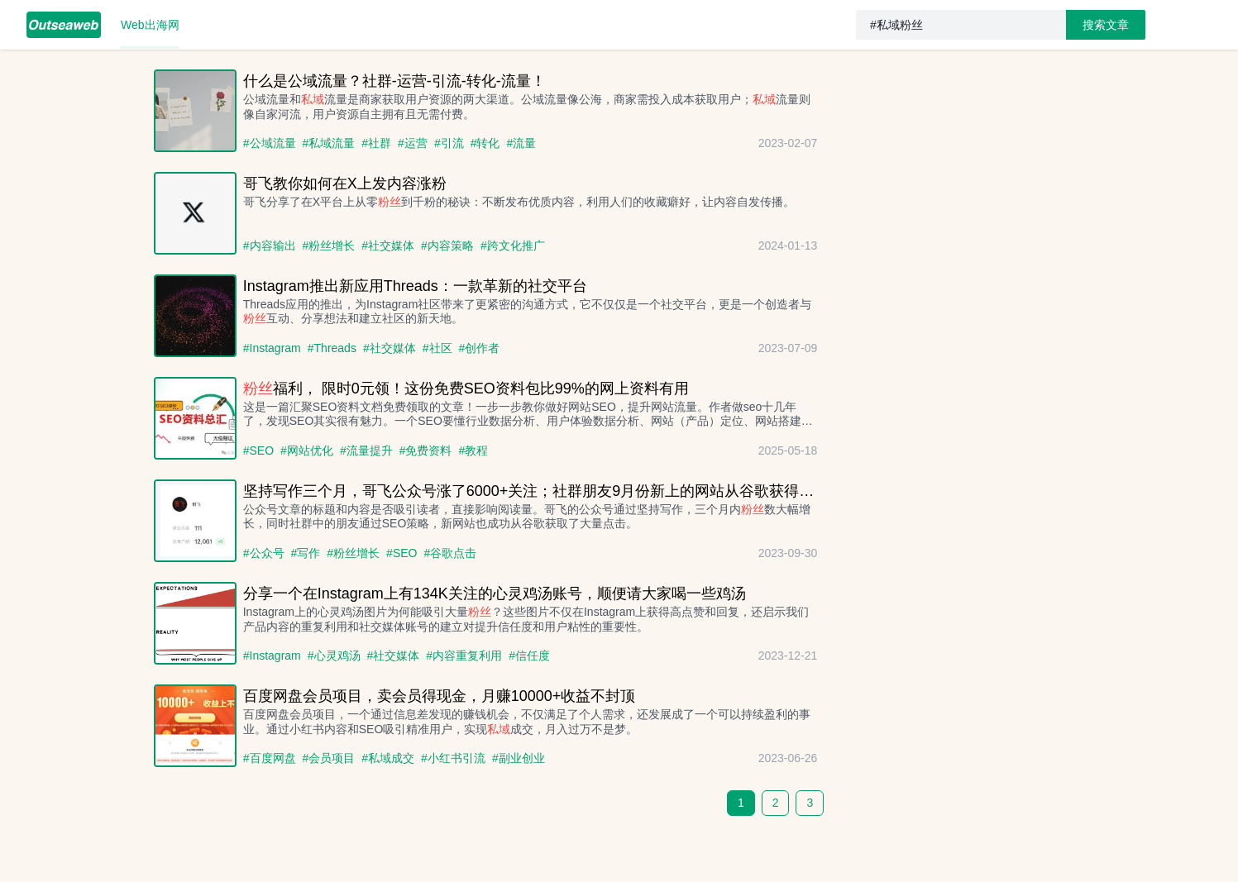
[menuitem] (63, 25)
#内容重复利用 (464, 655)
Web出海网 (150, 24)
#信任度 (529, 655)
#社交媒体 (387, 245)
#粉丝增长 (329, 245)
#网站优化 (306, 450)
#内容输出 (269, 245)
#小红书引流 (453, 758)
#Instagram (272, 348)
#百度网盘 (269, 758)
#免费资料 (425, 450)
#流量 (521, 143)
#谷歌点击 (449, 553)
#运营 (413, 143)
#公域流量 (269, 143)
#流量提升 (366, 450)
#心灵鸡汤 (334, 655)
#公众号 (263, 553)
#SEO (258, 450)
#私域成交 (387, 758)
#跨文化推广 (512, 245)
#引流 (449, 143)
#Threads (332, 348)
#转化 (485, 143)
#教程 (473, 450)
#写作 (306, 553)
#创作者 (479, 348)
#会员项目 (329, 758)
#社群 (376, 143)
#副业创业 (518, 758)
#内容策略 (447, 245)
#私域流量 (329, 143)
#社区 (437, 348)
